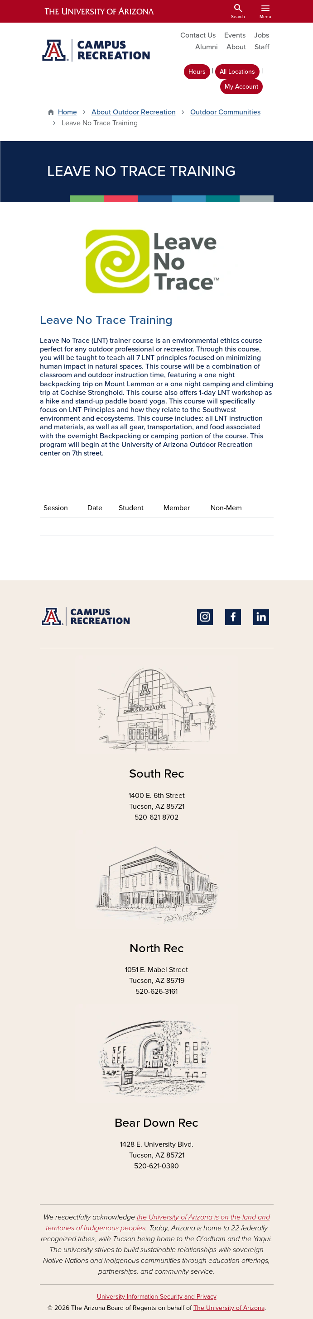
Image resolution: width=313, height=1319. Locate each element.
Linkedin (261, 617)
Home (67, 112)
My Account (241, 86)
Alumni (206, 47)
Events (235, 35)
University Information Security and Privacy (157, 1296)
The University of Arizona (229, 1308)
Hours (197, 72)
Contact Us (198, 35)
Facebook (233, 617)
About (236, 47)
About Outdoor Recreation (133, 112)
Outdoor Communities (225, 112)
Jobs (261, 35)
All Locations (237, 72)
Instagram (205, 617)
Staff (262, 47)
